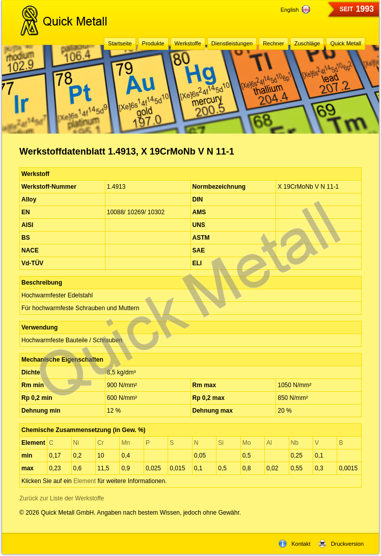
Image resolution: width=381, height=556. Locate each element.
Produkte (153, 43)
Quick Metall (345, 43)
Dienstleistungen (232, 43)
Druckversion (341, 544)
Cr (100, 442)
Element (84, 481)
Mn (125, 442)
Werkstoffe (188, 43)
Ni (76, 442)
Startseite (119, 43)
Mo (246, 442)
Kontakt (294, 544)
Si (221, 442)
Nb (294, 442)
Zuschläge (307, 43)
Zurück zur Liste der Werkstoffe (61, 498)
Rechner (273, 43)
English (295, 10)
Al (269, 442)
